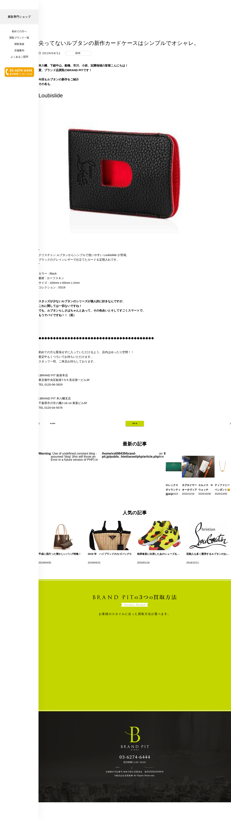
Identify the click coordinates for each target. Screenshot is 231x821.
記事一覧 (134, 438)
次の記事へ (220, 438)
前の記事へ (49, 438)
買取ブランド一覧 (19, 62)
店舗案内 (19, 75)
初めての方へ (19, 56)
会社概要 (120, 786)
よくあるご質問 (19, 82)
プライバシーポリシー (143, 786)
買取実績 (19, 69)
